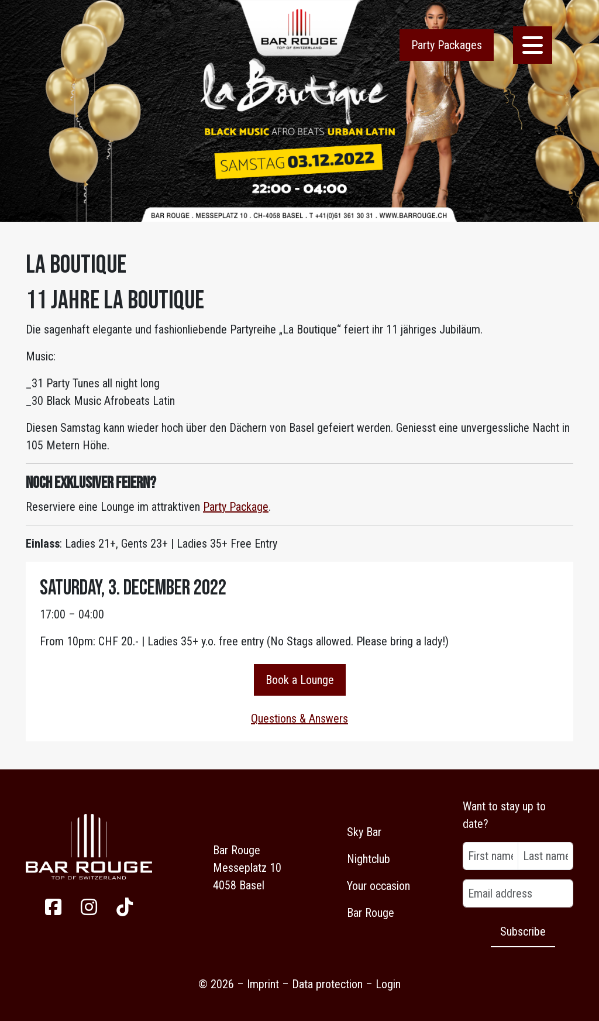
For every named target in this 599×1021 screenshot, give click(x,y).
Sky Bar (364, 832)
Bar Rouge (370, 913)
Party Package (235, 507)
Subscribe (523, 931)
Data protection (327, 984)
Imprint (263, 984)
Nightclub (368, 859)
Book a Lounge (300, 680)
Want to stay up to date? (504, 815)
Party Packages (446, 45)
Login (388, 984)
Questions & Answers (299, 718)
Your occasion (378, 886)
